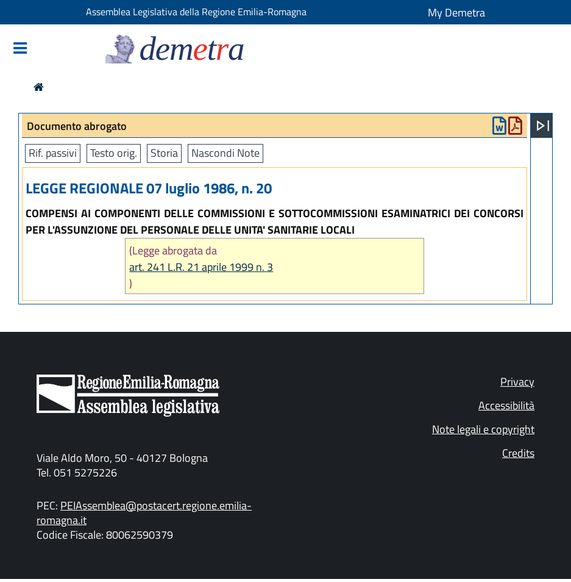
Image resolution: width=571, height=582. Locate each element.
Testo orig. (113, 153)
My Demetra (456, 12)
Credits (518, 453)
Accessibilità (506, 405)
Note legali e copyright (483, 429)
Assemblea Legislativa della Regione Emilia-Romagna (196, 11)
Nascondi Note (225, 153)
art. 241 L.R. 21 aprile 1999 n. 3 (201, 267)
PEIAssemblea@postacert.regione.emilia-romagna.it (144, 512)
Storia (164, 153)
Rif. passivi (53, 153)
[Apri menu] (543, 125)
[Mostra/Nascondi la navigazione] (20, 49)
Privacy (517, 381)
